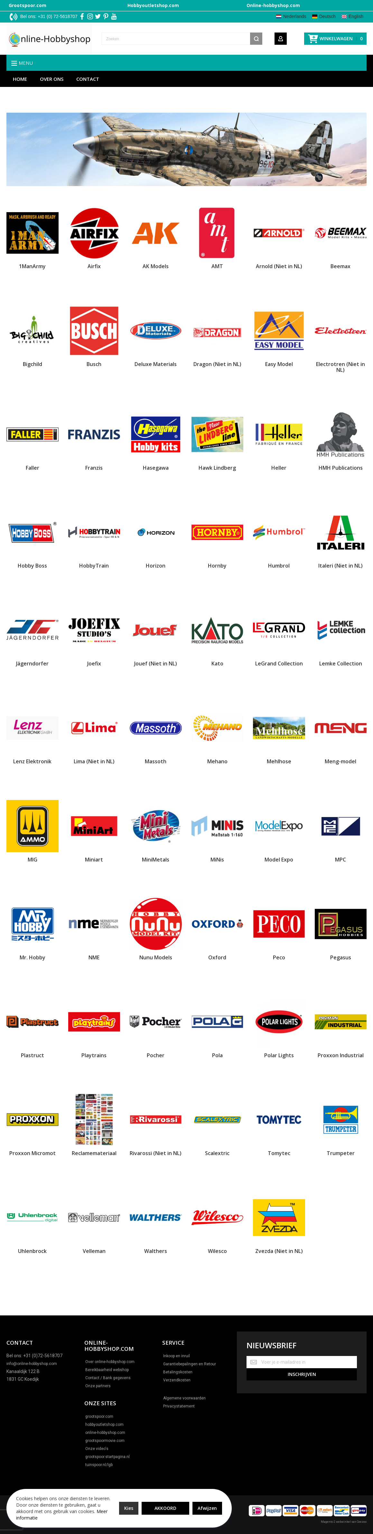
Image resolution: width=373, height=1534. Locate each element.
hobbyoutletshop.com (104, 1424)
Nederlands (294, 16)
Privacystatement (179, 1406)
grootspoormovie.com (105, 1440)
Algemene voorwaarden (184, 1398)
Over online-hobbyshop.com (110, 1362)
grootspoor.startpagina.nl (107, 1456)
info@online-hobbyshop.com (31, 1363)
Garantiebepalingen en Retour (189, 1364)
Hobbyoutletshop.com (153, 5)
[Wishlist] (295, 39)
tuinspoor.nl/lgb (99, 1465)
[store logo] (49, 38)
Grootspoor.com (27, 5)
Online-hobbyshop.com (273, 5)
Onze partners (98, 1386)
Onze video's (96, 1448)
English (356, 16)
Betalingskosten (177, 1372)
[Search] (256, 39)
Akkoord (165, 1508)
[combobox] (181, 39)
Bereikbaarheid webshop (107, 1370)
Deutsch (327, 16)
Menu (26, 63)
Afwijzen (207, 1508)
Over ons (51, 79)
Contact (87, 79)
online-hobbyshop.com (105, 1432)
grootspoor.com (99, 1416)
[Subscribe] (302, 1374)
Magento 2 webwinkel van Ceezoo (344, 1521)
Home (20, 79)
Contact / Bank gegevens (108, 1378)
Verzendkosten (177, 1380)
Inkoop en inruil (176, 1356)
